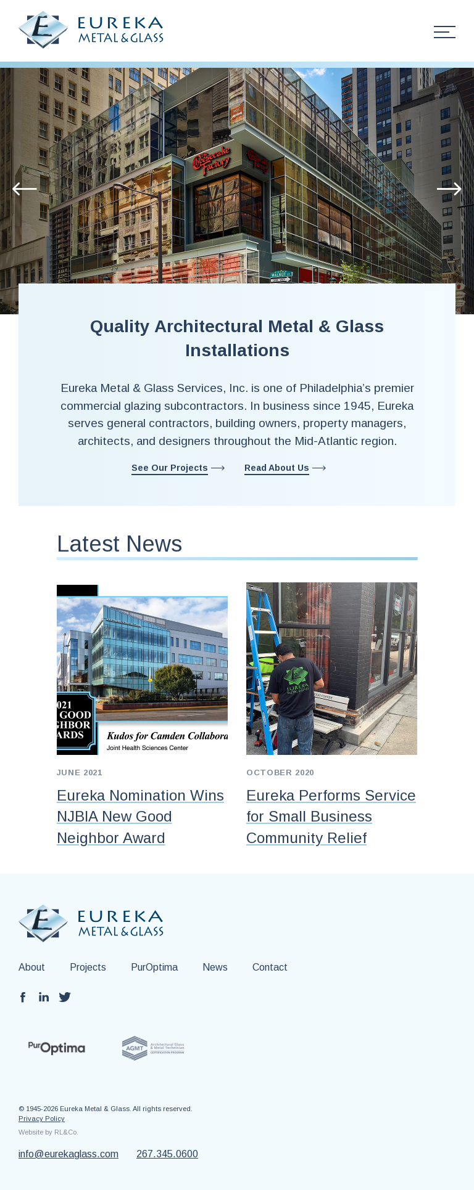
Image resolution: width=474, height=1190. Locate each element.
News (215, 967)
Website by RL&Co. (48, 1132)
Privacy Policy (42, 1118)
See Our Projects (169, 468)
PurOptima (154, 967)
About (32, 967)
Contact (270, 967)
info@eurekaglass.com (68, 1154)
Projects (88, 967)
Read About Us (276, 468)
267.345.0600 (167, 1154)
